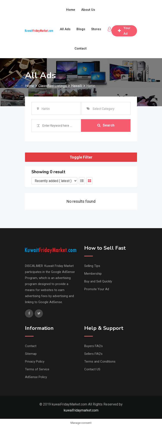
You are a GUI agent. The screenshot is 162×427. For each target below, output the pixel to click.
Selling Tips (92, 266)
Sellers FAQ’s (93, 354)
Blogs (80, 29)
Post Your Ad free (124, 30)
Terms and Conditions (99, 361)
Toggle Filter (81, 157)
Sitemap (31, 354)
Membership (93, 274)
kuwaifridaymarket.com (81, 410)
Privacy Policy (34, 361)
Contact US (92, 369)
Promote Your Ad (96, 289)
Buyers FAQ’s (93, 346)
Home (70, 10)
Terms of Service (37, 369)
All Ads (65, 29)
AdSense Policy (36, 377)
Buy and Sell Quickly (98, 281)
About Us (88, 10)
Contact (81, 48)
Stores (96, 29)
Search (105, 125)
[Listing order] (54, 180)
